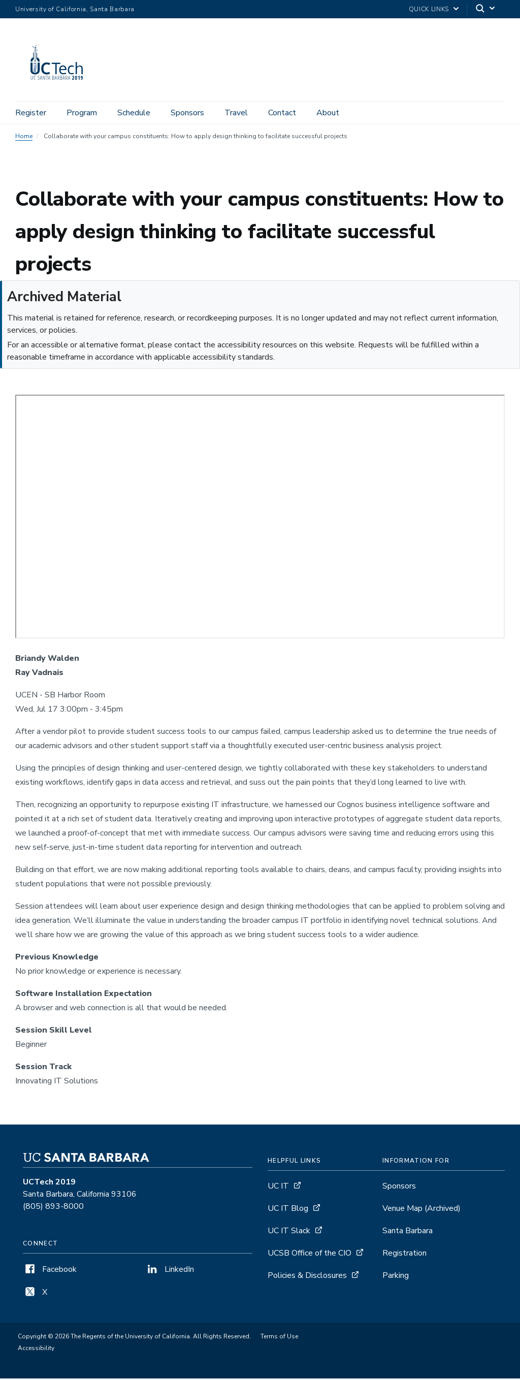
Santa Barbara (407, 1232)
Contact (282, 112)
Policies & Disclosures (307, 1277)
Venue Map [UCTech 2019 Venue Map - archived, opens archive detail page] (421, 1210)
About (327, 112)
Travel (236, 112)
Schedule (133, 112)
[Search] (486, 9)
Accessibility (36, 1350)
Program (82, 112)
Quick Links (429, 9)
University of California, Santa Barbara (75, 9)
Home (23, 138)
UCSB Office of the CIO (309, 1255)
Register (30, 112)
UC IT (278, 1188)
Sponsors (187, 112)
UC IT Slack (289, 1232)
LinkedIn (169, 1271)
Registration (404, 1255)
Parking (395, 1277)
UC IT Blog (288, 1210)
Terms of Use (279, 1338)
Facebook (50, 1271)
